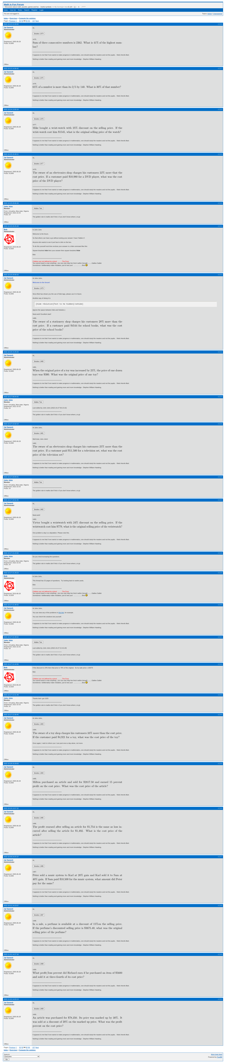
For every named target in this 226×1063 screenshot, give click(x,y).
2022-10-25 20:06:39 (11, 203)
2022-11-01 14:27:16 (11, 954)
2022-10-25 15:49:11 (11, 154)
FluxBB (219, 1057)
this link (61, 612)
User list (13, 10)
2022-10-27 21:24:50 (11, 553)
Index (6, 10)
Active (209, 14)
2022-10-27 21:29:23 (11, 573)
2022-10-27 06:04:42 (11, 397)
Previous (12, 21)
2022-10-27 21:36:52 (11, 605)
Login (41, 10)
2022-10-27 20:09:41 (11, 477)
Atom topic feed (216, 1054)
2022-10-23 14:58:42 (11, 68)
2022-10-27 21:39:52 (11, 637)
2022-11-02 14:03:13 (11, 999)
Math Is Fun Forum (14, 4)
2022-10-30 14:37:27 (11, 857)
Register (34, 10)
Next (37, 21)
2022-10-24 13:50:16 (11, 109)
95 (27, 21)
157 (33, 21)
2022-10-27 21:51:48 (11, 695)
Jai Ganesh (8, 28)
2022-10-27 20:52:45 (11, 500)
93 (22, 21)
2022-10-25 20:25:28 (11, 226)
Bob (5, 230)
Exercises (13, 18)
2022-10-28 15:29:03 (11, 763)
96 (29, 21)
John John (8, 207)
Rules (20, 10)
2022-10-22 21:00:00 (11, 24)
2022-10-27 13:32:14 (11, 424)
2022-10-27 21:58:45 (11, 714)
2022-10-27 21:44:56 (11, 664)
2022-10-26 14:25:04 (11, 352)
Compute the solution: (27, 18)
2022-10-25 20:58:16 (11, 274)
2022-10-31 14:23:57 (11, 905)
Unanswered (217, 14)
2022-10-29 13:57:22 (11, 808)
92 (20, 21)
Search (26, 10)
